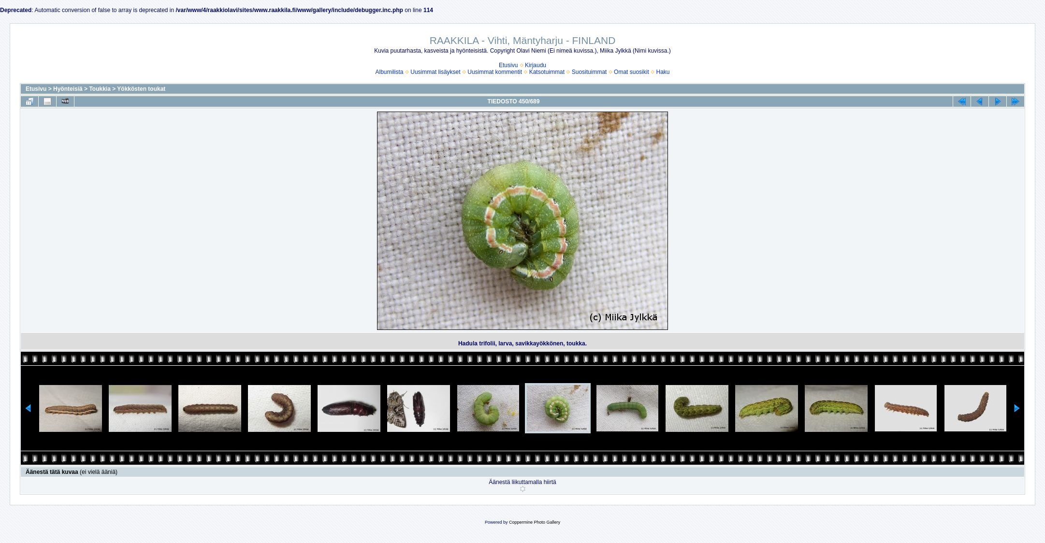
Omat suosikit (631, 72)
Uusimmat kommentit (494, 72)
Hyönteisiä (68, 89)
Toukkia (99, 89)
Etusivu (508, 65)
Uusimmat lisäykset (435, 72)
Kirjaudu (535, 65)
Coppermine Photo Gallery (534, 522)
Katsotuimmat (547, 72)
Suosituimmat (589, 72)
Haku (662, 72)
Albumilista (390, 72)
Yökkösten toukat (141, 89)
